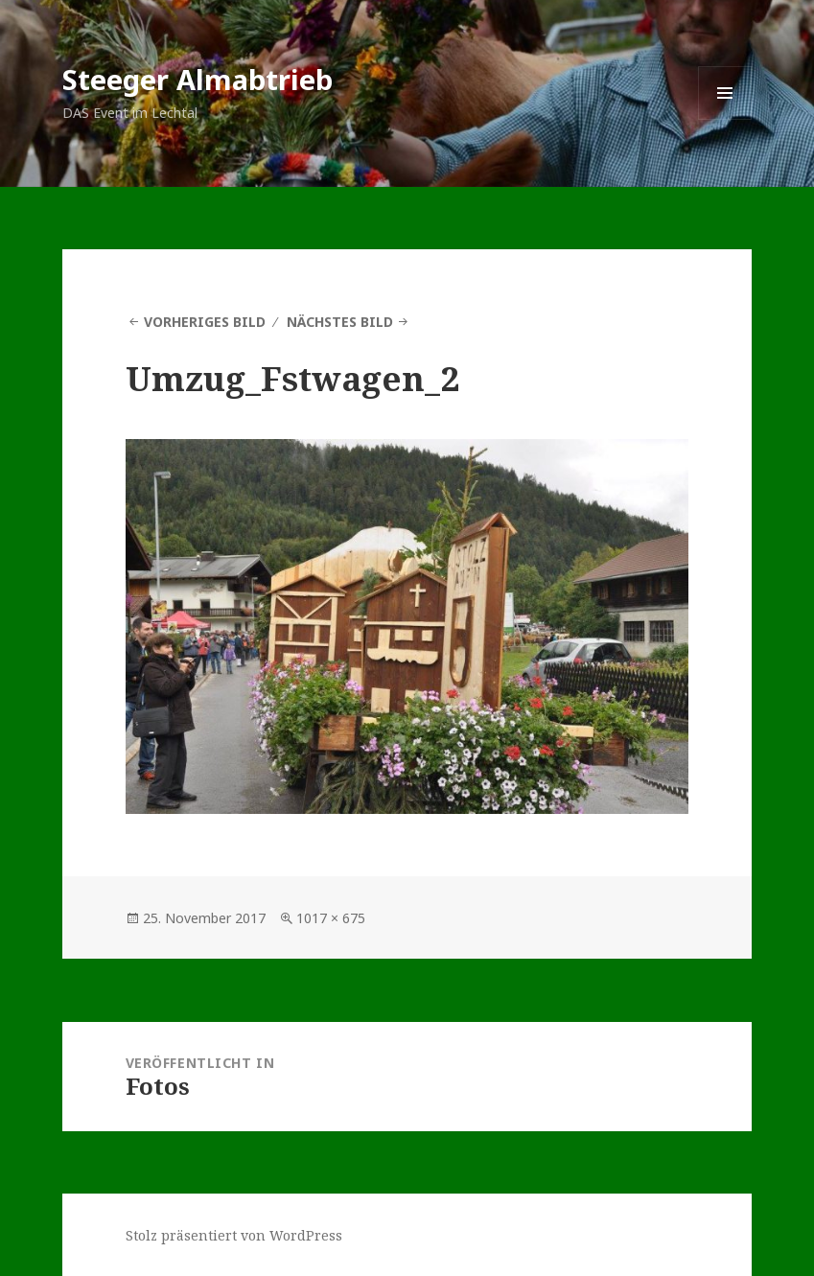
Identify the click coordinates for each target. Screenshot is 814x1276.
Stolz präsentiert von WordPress (234, 1235)
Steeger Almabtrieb (197, 79)
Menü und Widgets (725, 119)
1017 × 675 (330, 918)
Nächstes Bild (340, 322)
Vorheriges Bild (205, 322)
